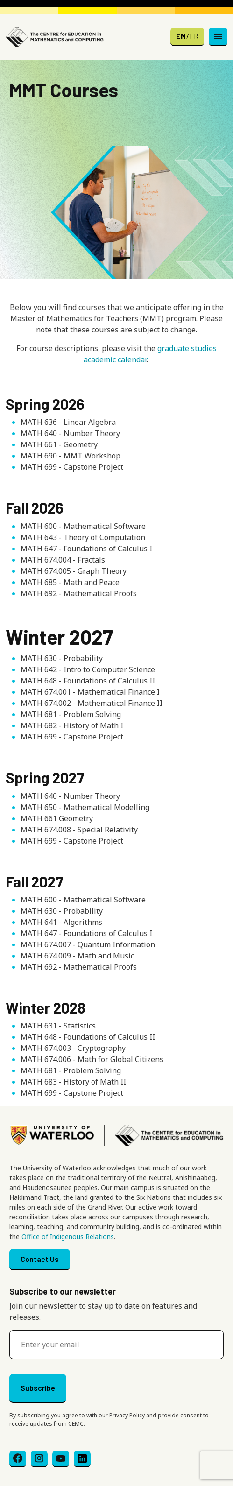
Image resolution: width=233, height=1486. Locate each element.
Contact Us (40, 1258)
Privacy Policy (127, 1415)
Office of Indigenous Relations (67, 1236)
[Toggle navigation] (218, 37)
